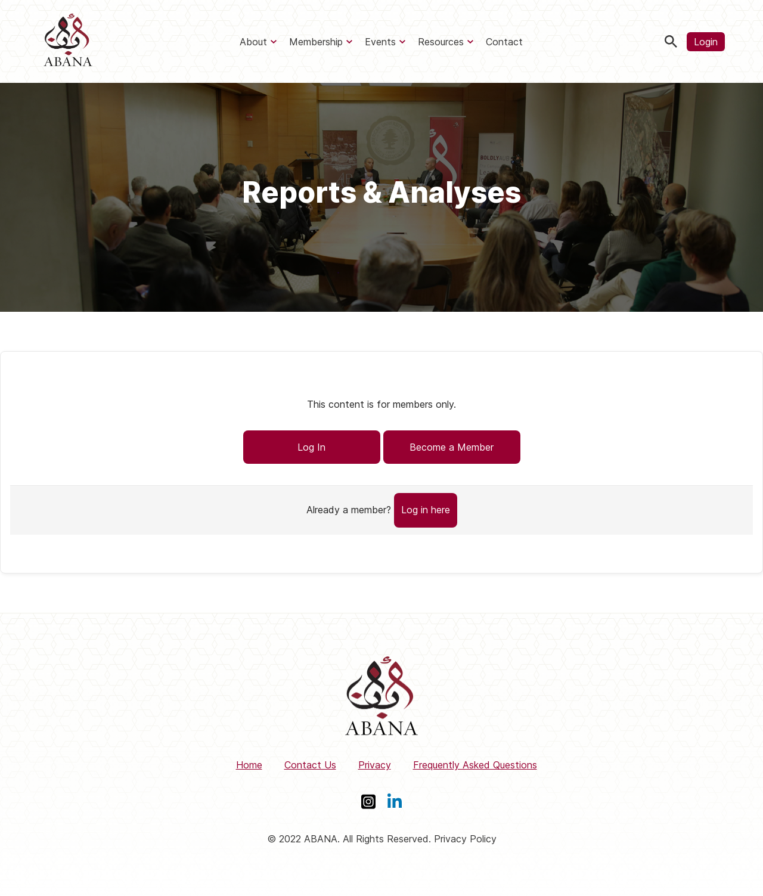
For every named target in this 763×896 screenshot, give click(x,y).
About (253, 42)
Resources (441, 42)
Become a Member (452, 447)
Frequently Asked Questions (475, 765)
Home (249, 765)
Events (380, 42)
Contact (504, 42)
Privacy (374, 765)
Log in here (425, 510)
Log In (311, 447)
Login (706, 42)
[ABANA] (68, 41)
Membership (316, 42)
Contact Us (310, 765)
